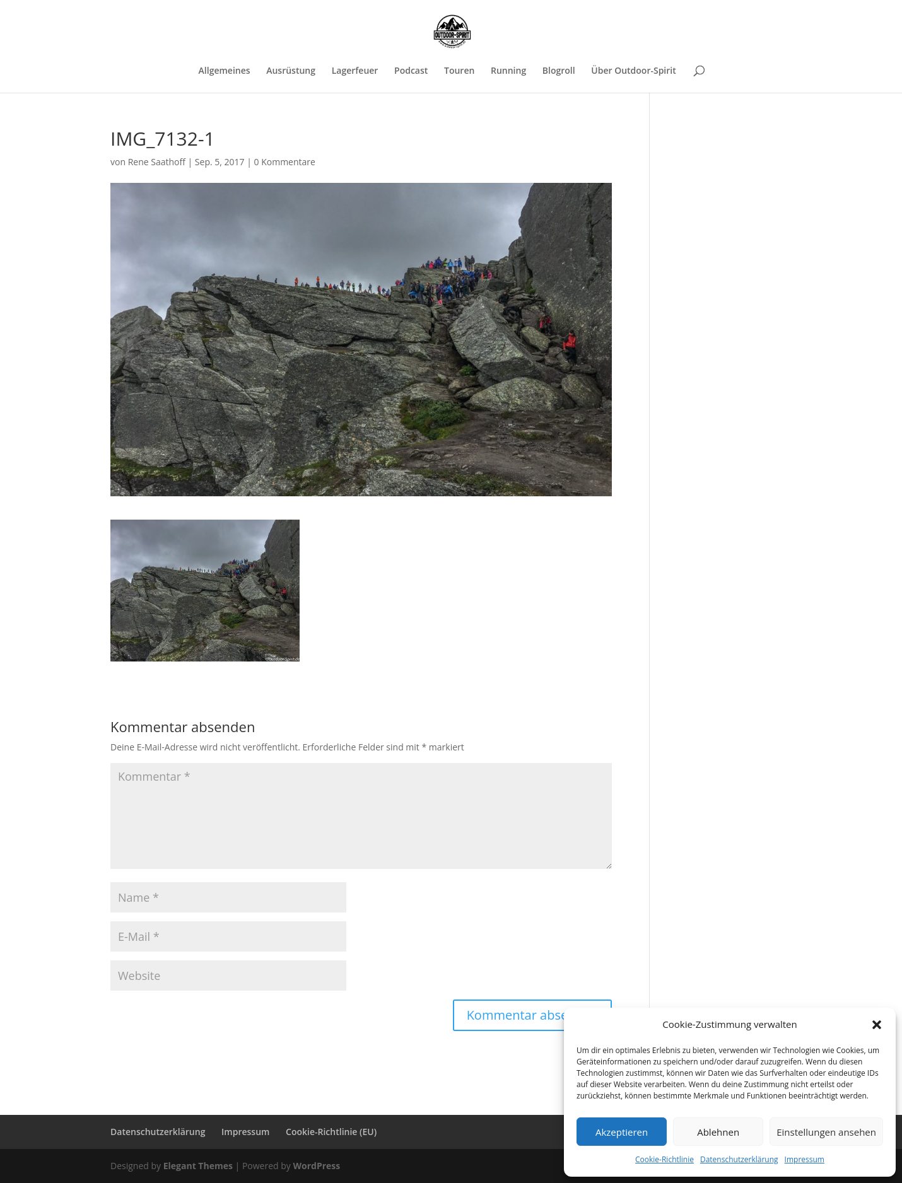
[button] (876, 1024)
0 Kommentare (284, 162)
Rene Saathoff (156, 162)
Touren (459, 71)
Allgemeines (224, 71)
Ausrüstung (290, 71)
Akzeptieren (621, 1132)
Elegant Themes (198, 1166)
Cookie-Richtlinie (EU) (331, 1132)
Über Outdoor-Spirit (633, 71)
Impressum (804, 1159)
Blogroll (558, 71)
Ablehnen (718, 1132)
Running (508, 71)
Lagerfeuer (355, 71)
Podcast (411, 71)
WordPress (316, 1166)
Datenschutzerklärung (739, 1159)
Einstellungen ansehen (826, 1132)
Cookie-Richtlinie (664, 1159)
